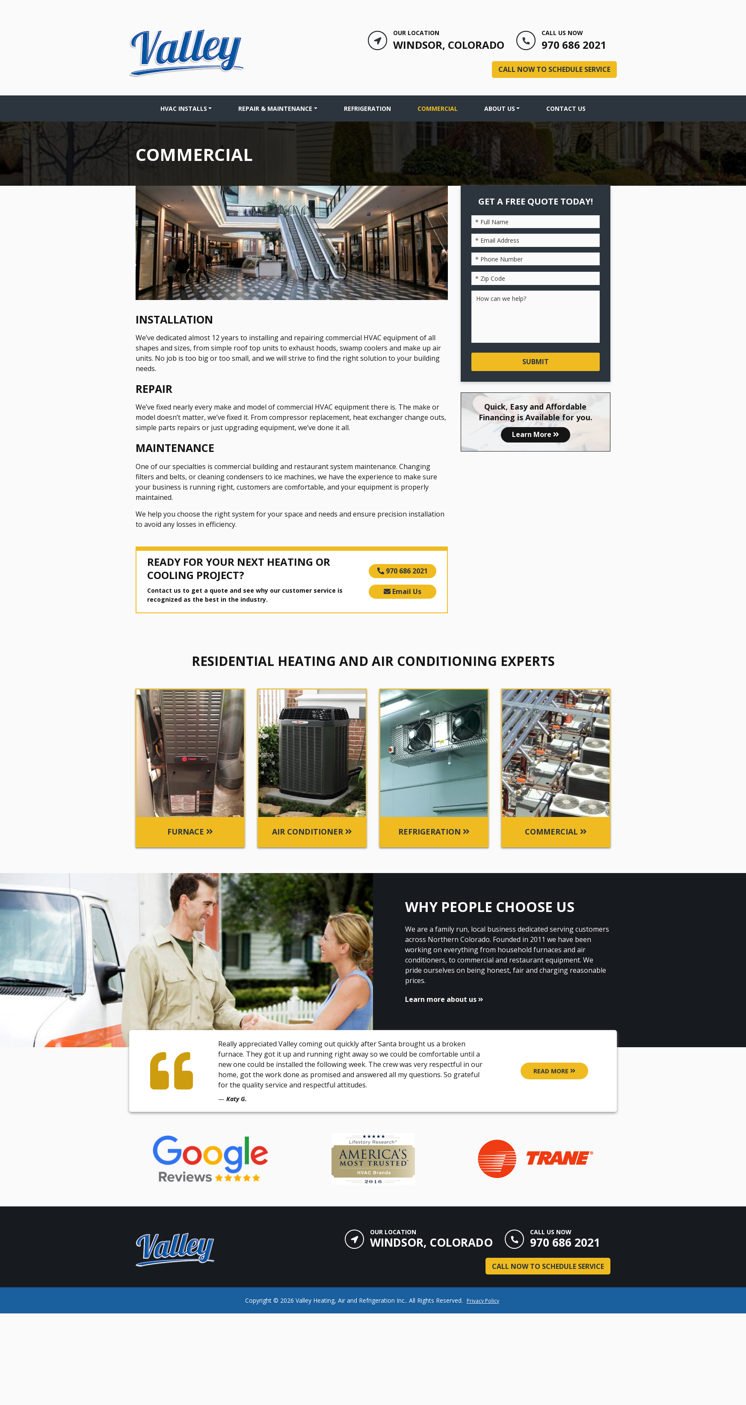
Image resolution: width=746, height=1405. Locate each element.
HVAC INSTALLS (183, 108)
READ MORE (554, 1071)
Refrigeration (367, 108)
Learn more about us (444, 999)
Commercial (437, 108)
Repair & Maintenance (275, 108)
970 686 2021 (402, 571)
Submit (535, 361)
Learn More (535, 434)
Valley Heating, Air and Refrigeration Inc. (351, 1300)
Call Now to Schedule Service (554, 69)
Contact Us (566, 108)
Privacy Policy (483, 1300)
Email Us (402, 591)
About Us (499, 108)
